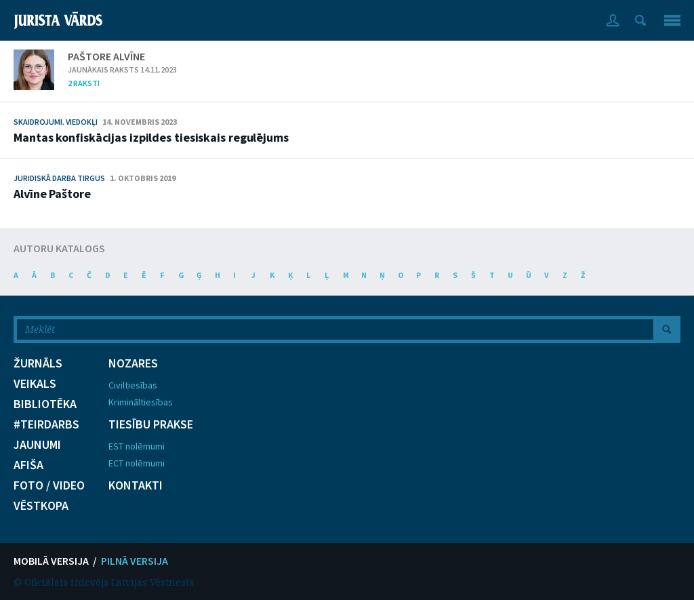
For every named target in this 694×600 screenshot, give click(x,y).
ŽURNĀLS (38, 363)
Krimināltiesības (140, 402)
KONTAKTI (135, 485)
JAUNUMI (37, 445)
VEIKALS (35, 384)
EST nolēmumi (136, 446)
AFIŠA (28, 465)
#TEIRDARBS (46, 424)
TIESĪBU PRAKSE (150, 424)
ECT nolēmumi (136, 463)
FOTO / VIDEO (49, 485)
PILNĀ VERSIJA (134, 560)
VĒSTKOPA (41, 506)
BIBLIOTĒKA (45, 404)
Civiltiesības (132, 385)
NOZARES (133, 363)
